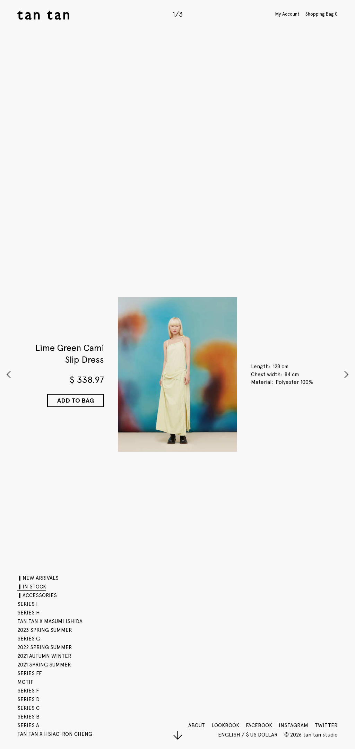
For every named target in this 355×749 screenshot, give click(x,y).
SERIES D (28, 699)
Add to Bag (75, 400)
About (196, 725)
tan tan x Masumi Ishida (50, 621)
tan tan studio (43, 15)
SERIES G (28, 639)
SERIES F (28, 691)
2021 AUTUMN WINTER (44, 656)
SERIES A (28, 725)
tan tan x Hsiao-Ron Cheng (54, 734)
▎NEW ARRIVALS (38, 578)
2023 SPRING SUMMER (44, 630)
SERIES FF (29, 673)
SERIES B (28, 717)
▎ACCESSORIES (37, 595)
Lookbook (225, 725)
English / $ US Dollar (248, 735)
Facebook (259, 725)
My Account (287, 14)
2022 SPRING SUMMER (44, 647)
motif (25, 682)
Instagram (293, 725)
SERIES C (28, 708)
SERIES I (27, 604)
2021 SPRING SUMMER (44, 665)
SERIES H (28, 613)
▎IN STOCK (31, 587)
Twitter (326, 725)
